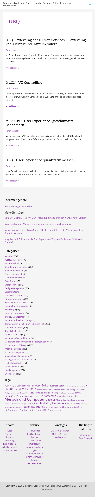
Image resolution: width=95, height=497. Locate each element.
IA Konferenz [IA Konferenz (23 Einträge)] (48, 395)
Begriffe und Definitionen (17, 267)
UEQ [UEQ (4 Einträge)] (35, 404)
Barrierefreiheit (12, 263)
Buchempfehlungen (14, 270)
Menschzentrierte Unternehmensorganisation (27, 341)
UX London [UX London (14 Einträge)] (65, 406)
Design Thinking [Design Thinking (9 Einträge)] (51, 392)
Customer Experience (15, 277)
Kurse (9, 430)
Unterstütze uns (60, 434)
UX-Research (11, 373)
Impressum (34, 443)
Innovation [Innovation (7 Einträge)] (61, 396)
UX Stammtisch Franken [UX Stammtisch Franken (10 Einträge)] (16, 410)
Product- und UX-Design (16, 345)
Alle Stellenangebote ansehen (19, 206)
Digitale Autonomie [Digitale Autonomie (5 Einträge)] (66, 393)
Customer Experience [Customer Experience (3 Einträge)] (44, 390)
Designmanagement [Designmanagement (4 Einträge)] (12, 393)
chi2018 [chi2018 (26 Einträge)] (31, 389)
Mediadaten (60, 437)
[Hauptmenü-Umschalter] (89, 4)
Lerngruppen (9, 443)
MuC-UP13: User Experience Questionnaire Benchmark (40, 123)
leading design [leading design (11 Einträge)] (74, 396)
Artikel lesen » (12, 68)
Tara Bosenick (85, 438)
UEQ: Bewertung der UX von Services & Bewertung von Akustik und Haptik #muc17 (46, 42)
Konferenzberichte (14, 327)
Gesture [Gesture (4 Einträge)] (37, 396)
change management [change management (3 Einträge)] (76, 386)
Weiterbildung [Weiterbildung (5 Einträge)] (55, 410)
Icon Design (10, 309)
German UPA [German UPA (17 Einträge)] (11, 395)
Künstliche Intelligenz (15, 331)
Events (9, 437)
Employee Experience (15, 295)
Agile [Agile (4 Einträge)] (14, 386)
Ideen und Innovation (15, 313)
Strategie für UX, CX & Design (18, 359)
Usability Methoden (14, 363)
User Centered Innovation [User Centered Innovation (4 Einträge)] (14, 407)
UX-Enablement (12, 366)
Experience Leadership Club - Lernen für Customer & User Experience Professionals (37, 4)
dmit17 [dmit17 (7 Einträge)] (78, 393)
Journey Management (15, 316)
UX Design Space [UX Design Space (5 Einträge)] (52, 407)
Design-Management (15, 288)
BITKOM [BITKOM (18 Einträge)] (35, 385)
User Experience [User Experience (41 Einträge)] (34, 406)
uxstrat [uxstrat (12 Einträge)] (32, 410)
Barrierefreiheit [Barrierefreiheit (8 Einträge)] (23, 385)
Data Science (11, 281)
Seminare (9, 434)
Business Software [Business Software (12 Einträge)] (58, 385)
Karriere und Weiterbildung (18, 320)
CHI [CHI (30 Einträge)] (86, 385)
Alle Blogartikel (9, 447)
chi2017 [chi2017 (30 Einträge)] (21, 389)
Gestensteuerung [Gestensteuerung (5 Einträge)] (26, 396)
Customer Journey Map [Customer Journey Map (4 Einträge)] (61, 390)
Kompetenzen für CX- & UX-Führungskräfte (25, 324)
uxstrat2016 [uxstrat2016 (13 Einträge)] (43, 410)
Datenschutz (35, 440)
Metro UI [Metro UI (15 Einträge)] (50, 399)
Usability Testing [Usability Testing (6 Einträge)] (80, 404)
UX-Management (13, 370)
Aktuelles (9, 256)
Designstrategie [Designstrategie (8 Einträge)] (36, 392)
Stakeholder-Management (17, 356)
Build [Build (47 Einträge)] (44, 385)
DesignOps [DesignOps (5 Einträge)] (24, 393)
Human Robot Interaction (17, 306)
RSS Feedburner (35, 434)
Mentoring (9, 440)
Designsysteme (12, 291)
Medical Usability (13, 334)
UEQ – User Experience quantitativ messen (40, 160)
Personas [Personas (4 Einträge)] (8, 404)
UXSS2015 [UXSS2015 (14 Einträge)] (77, 406)
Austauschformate (13, 259)
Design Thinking (12, 284)
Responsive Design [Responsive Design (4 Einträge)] (19, 404)
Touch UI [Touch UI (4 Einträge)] (30, 404)
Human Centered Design (16, 302)
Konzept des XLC (9, 450)
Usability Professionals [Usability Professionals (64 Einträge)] (55, 403)
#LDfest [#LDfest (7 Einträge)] (8, 386)
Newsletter (35, 430)
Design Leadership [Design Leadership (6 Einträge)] (78, 389)
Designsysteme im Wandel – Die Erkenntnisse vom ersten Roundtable (38, 224)
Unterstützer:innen (60, 430)
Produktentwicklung (14, 348)
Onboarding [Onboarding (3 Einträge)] (80, 400)
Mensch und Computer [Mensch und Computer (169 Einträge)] (24, 399)
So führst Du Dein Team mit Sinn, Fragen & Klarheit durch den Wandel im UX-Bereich (45, 217)
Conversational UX (13, 274)
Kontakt (35, 437)
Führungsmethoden (14, 299)
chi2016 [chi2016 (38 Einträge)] (10, 389)
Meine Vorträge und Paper (17, 338)
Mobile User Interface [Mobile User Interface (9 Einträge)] (65, 400)
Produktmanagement (15, 352)
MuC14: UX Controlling (24, 82)
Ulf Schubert (86, 435)
